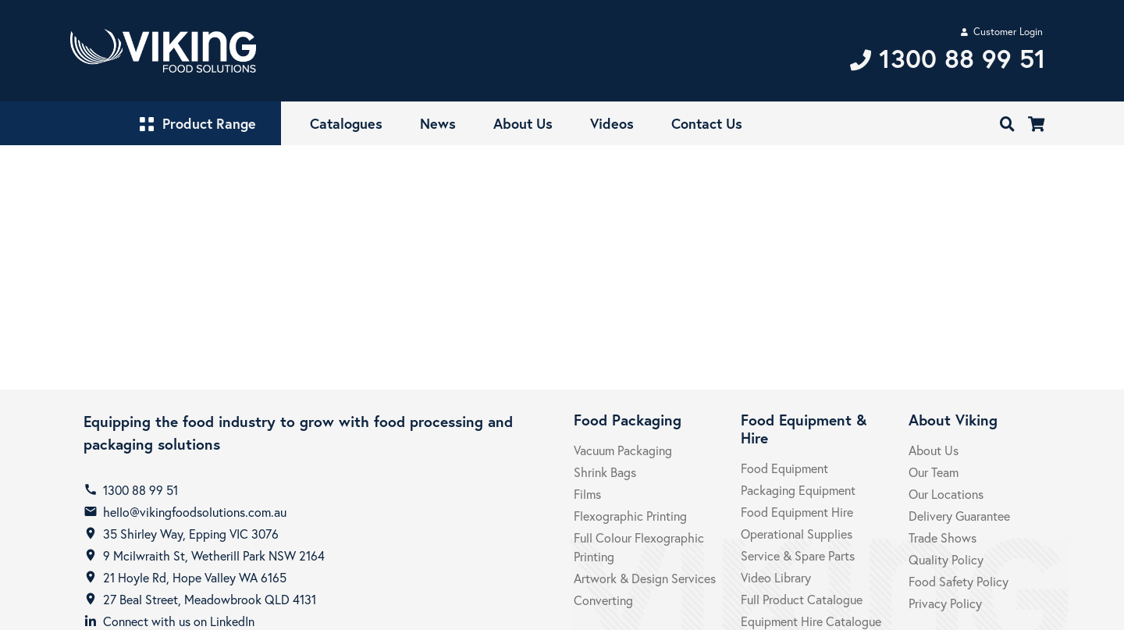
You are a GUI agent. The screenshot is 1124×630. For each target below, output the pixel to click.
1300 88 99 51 (140, 490)
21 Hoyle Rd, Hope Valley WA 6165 (194, 577)
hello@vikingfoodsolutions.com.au (194, 512)
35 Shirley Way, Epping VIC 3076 (191, 533)
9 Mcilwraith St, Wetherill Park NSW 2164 (214, 555)
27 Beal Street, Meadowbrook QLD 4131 (209, 599)
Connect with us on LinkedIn (178, 621)
